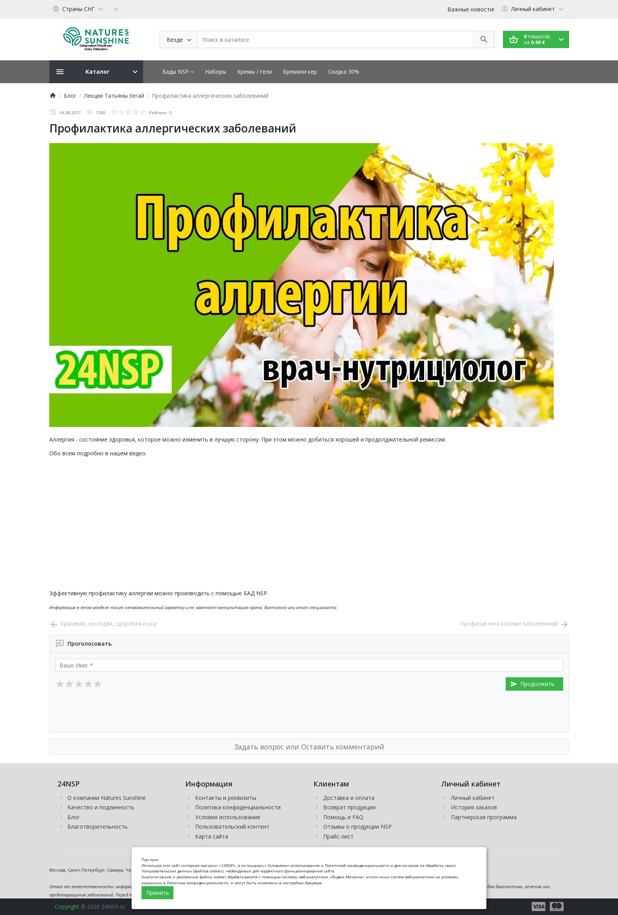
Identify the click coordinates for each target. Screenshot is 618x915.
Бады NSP (178, 71)
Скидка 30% (343, 71)
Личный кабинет (473, 797)
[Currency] (116, 9)
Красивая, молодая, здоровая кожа (102, 623)
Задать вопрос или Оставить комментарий (309, 746)
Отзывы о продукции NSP (357, 826)
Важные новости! (470, 9)
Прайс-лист (338, 836)
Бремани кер (300, 71)
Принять (157, 892)
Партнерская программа (484, 817)
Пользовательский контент (232, 826)
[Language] (79, 9)
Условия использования (227, 817)
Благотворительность (97, 826)
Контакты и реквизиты (225, 797)
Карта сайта (211, 836)
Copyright (67, 906)
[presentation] (115, 711)
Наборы (215, 71)
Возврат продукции (349, 807)
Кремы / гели (254, 71)
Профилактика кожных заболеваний (514, 623)
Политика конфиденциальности (238, 807)
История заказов (474, 807)
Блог (73, 817)
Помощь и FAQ (343, 817)
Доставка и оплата (348, 797)
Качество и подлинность (100, 807)
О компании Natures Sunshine (106, 797)
